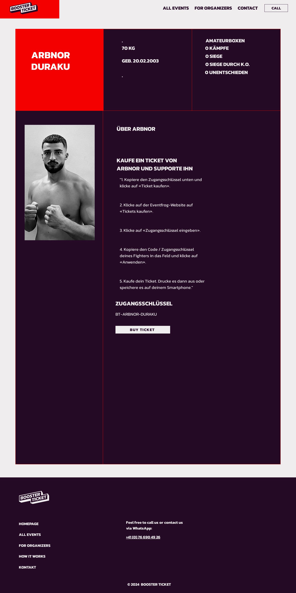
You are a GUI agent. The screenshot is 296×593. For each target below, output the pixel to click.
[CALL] (276, 8)
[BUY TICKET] (142, 330)
